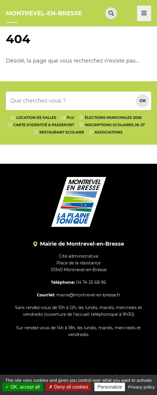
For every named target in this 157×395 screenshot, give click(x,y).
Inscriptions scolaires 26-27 (115, 125)
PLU (70, 117)
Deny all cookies (68, 386)
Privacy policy (141, 386)
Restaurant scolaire (61, 132)
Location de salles (36, 117)
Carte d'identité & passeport (43, 125)
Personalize (109, 386)
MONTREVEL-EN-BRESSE (44, 13)
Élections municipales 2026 (113, 117)
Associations (108, 132)
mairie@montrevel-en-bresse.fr (88, 295)
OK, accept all (22, 386)
